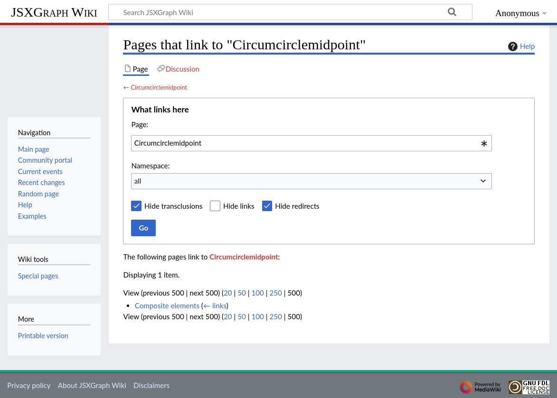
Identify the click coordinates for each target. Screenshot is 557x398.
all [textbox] (138, 180)
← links (215, 305)
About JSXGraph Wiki (92, 385)
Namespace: (150, 165)
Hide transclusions (173, 206)
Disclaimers (151, 385)
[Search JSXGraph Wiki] (290, 11)
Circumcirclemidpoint (159, 87)
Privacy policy (28, 385)
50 (241, 292)
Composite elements (167, 305)
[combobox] (311, 143)
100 (257, 292)
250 (276, 292)
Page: (139, 124)
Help (520, 46)
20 (228, 292)
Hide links (239, 206)
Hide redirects (297, 206)
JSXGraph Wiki (54, 12)
